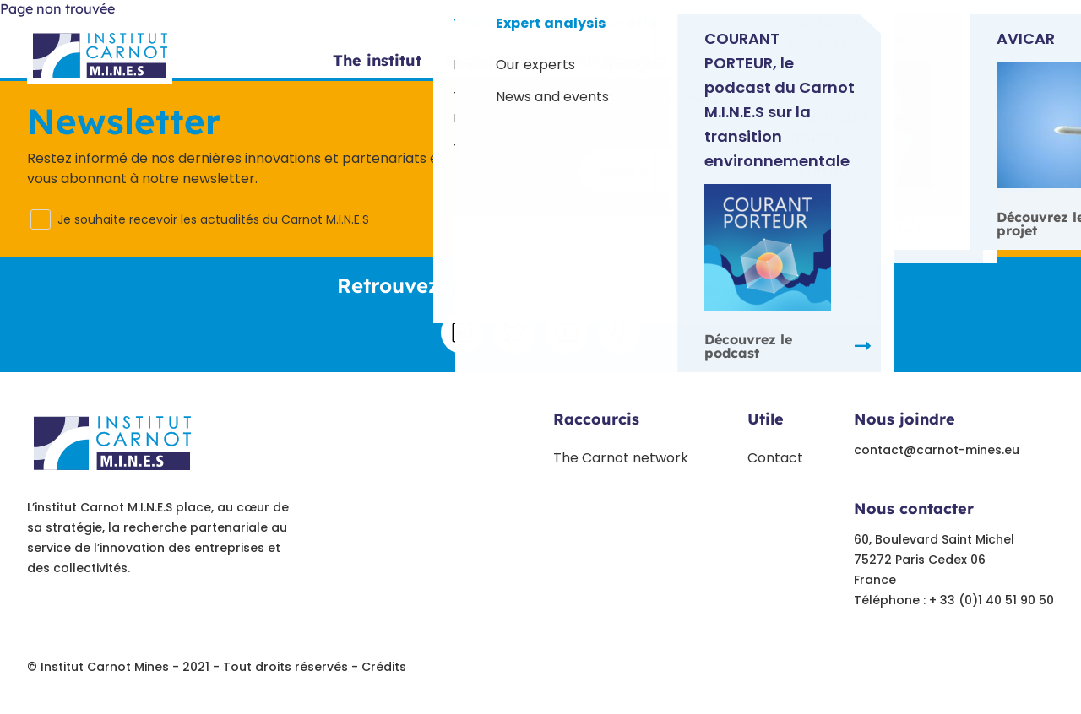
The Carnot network (620, 458)
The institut (377, 61)
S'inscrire (970, 169)
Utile (765, 419)
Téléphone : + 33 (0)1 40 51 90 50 (954, 600)
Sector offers (495, 61)
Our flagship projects (652, 61)
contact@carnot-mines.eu (936, 449)
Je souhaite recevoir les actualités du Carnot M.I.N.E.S (213, 219)
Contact (966, 62)
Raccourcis (596, 419)
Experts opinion (821, 61)
